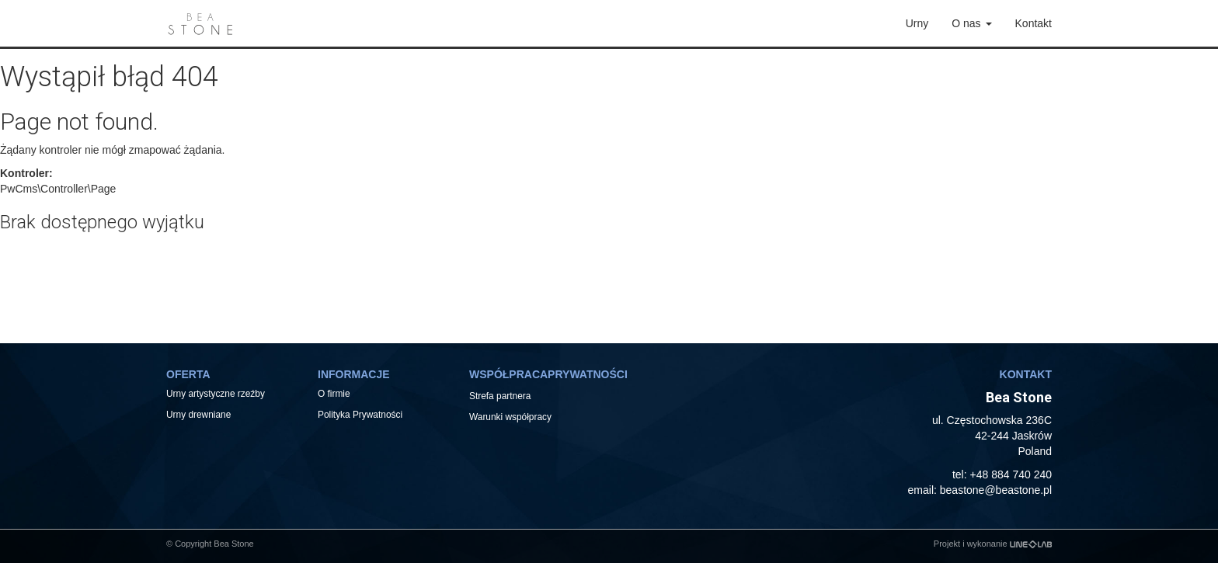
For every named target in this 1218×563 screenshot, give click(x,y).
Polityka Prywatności (360, 414)
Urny (917, 23)
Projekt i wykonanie (993, 543)
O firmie (334, 393)
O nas (971, 23)
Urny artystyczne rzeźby (215, 393)
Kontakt (1033, 23)
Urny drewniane (200, 414)
